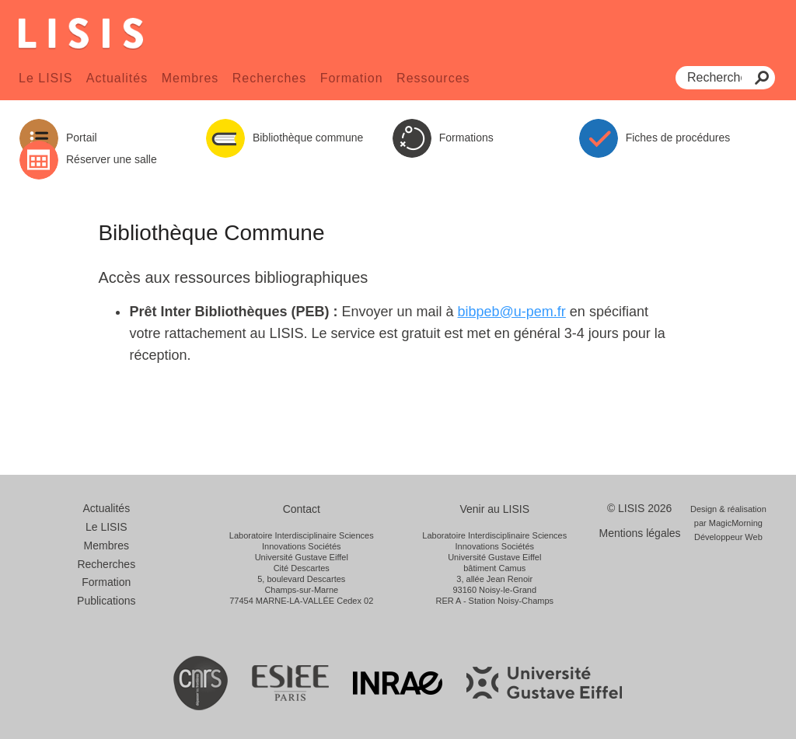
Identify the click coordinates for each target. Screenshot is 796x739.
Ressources (433, 78)
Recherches (269, 78)
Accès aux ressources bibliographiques (233, 277)
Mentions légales (640, 533)
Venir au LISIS (494, 509)
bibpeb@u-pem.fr (512, 311)
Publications (106, 600)
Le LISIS (45, 78)
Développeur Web (728, 537)
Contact (301, 509)
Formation (351, 78)
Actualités (117, 78)
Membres (190, 78)
